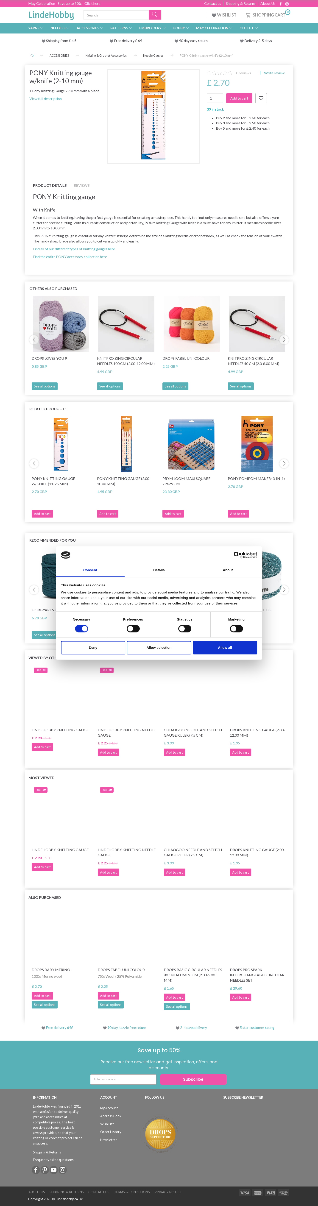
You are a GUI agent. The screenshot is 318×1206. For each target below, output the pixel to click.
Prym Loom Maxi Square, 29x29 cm (186, 481)
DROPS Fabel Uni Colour (185, 358)
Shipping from (57, 40)
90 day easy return (193, 40)
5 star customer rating (257, 1027)
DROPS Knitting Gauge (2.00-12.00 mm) (257, 732)
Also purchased (44, 897)
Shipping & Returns (241, 3)
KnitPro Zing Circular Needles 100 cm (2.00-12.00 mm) (126, 361)
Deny (93, 648)
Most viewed (41, 777)
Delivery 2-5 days (258, 40)
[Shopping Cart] (267, 14)
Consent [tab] (90, 570)
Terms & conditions (132, 1192)
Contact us (212, 3)
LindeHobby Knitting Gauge (60, 730)
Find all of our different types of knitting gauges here (74, 249)
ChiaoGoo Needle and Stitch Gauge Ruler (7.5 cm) (193, 732)
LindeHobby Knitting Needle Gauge (127, 732)
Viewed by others (46, 657)
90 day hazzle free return (126, 1027)
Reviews (82, 185)
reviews (243, 73)
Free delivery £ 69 (128, 40)
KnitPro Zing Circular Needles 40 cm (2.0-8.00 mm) (253, 361)
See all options (44, 386)
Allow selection (158, 648)
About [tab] (228, 570)
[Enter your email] (123, 1079)
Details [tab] (159, 570)
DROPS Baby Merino (51, 969)
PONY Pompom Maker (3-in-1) (256, 478)
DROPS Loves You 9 (49, 358)
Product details (50, 185)
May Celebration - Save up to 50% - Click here (64, 3)
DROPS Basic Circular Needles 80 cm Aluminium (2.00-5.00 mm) (193, 974)
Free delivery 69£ (59, 1027)
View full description (45, 98)
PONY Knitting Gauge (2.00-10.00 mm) (124, 481)
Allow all (225, 648)
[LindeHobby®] (51, 14)
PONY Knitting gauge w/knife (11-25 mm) (53, 481)
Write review (274, 73)
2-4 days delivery (193, 1027)
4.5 (73, 40)
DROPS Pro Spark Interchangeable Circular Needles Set (257, 974)
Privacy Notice (168, 1192)
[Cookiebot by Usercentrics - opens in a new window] (237, 554)
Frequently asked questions (53, 1160)
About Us (268, 3)
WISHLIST (224, 14)
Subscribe (193, 1079)
